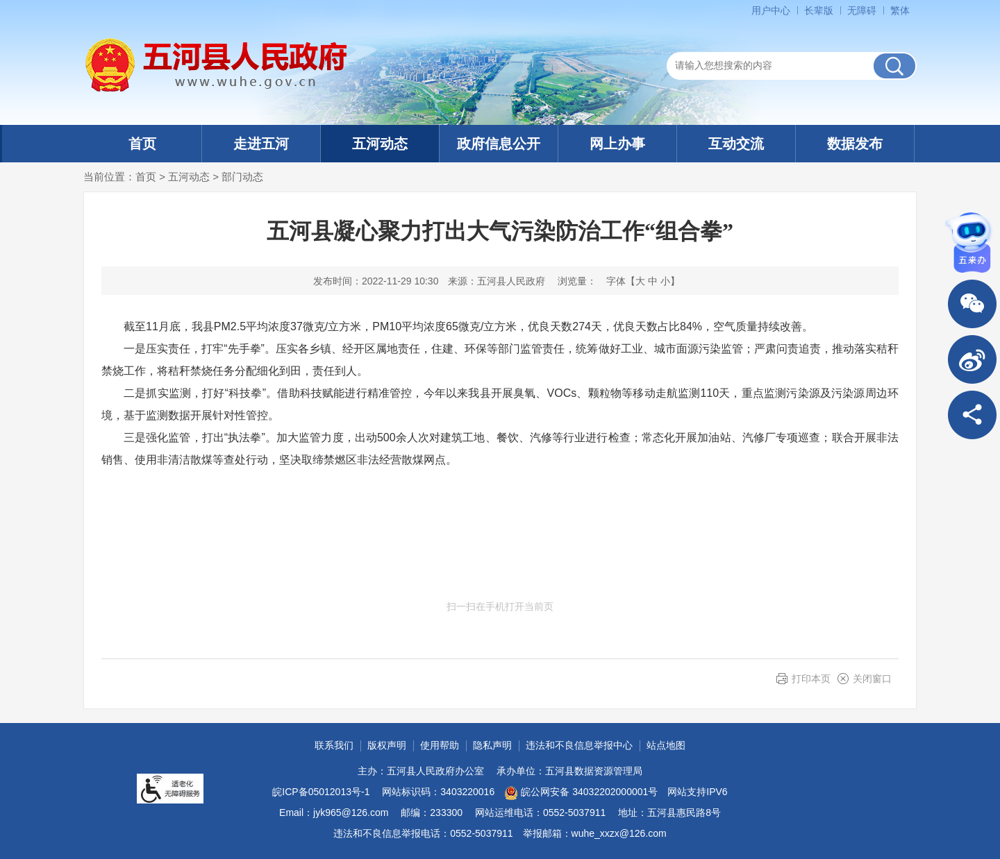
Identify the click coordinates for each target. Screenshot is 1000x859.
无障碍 (861, 10)
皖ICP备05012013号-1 (320, 791)
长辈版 (818, 10)
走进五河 (261, 143)
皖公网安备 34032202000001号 (581, 793)
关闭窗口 (872, 678)
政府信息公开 (498, 143)
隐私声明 (492, 745)
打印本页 (811, 678)
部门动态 (242, 176)
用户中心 (770, 10)
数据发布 (855, 143)
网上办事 (617, 143)
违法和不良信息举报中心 (579, 745)
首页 (142, 143)
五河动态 (380, 143)
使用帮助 (439, 745)
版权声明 (386, 745)
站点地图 (666, 745)
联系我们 (334, 745)
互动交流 (736, 143)
